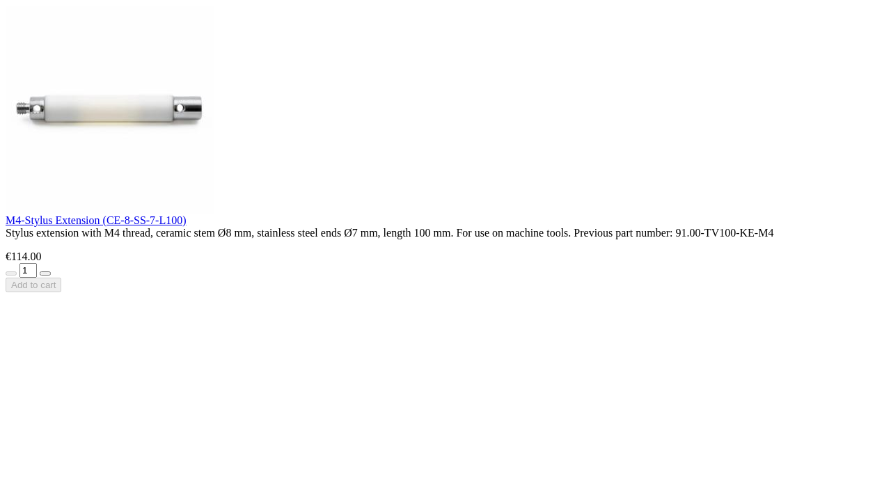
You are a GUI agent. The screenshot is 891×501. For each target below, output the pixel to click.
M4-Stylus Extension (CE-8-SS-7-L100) (96, 220)
